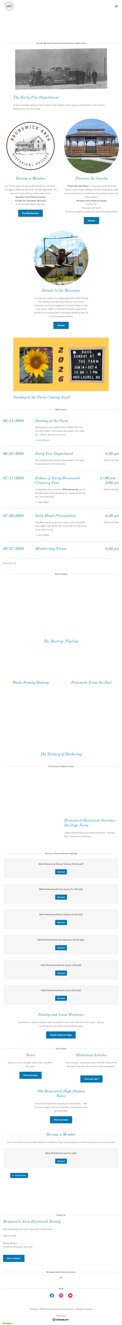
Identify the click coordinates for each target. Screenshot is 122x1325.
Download (61, 872)
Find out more (31, 1075)
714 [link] (11, 1247)
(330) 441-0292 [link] (9, 1235)
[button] (116, 6)
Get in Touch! (13, 1258)
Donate (91, 220)
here (11, 189)
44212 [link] (29, 1247)
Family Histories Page (61, 1035)
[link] (9, 6)
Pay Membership (30, 213)
